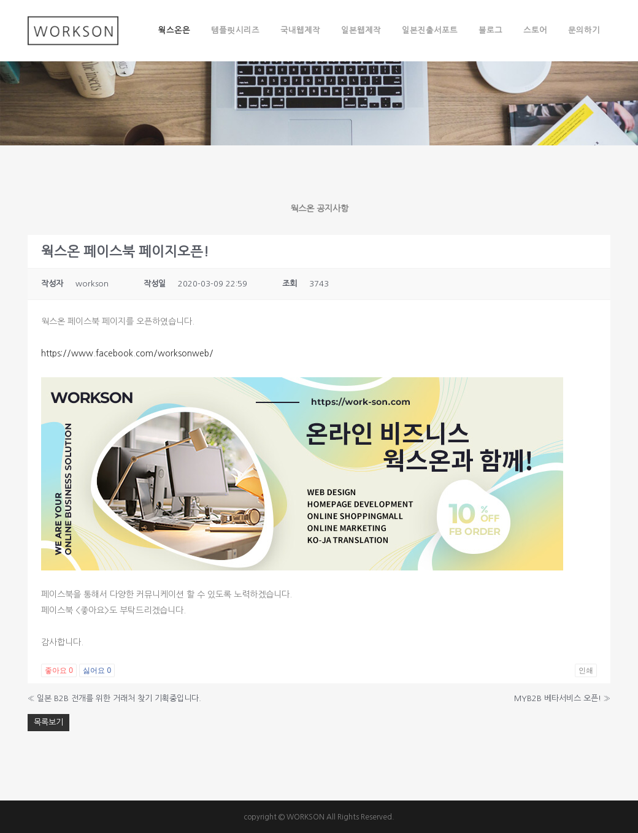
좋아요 (59, 670)
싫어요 (97, 670)
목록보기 (48, 722)
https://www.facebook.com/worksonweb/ (127, 353)
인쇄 (585, 670)
